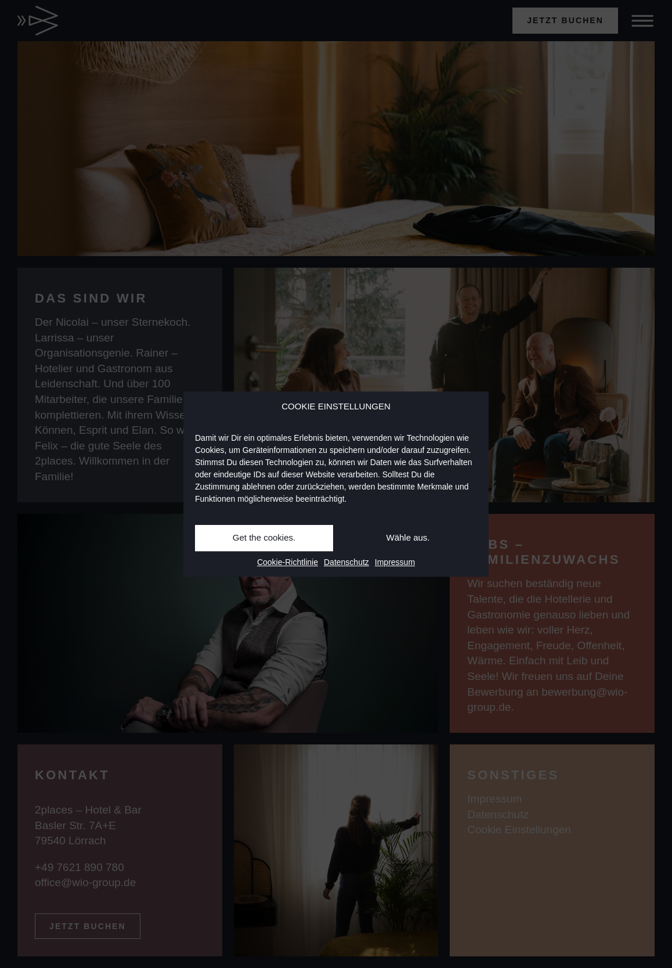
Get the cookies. (264, 537)
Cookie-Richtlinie (287, 562)
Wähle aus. (407, 537)
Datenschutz (346, 562)
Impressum (395, 562)
